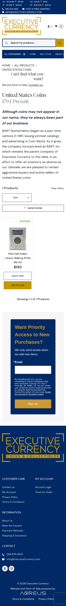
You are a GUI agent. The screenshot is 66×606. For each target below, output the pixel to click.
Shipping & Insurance (14, 535)
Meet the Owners (12, 525)
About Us (7, 520)
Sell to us (45, 54)
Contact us (36, 85)
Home (33, 54)
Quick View (18, 276)
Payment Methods (12, 530)
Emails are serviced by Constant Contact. (33, 393)
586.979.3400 (11, 9)
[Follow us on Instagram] (11, 568)
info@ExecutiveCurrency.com (23, 12)
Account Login (43, 487)
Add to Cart (17, 285)
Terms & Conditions (13, 501)
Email (18, 362)
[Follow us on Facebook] (5, 568)
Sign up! (33, 403)
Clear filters (57, 188)
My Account (9, 492)
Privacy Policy (10, 497)
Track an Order (43, 492)
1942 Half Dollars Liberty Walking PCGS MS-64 (17, 258)
